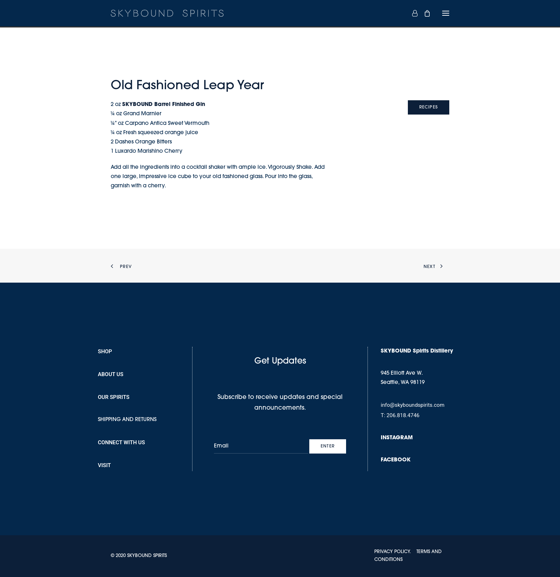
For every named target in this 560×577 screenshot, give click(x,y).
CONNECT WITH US (121, 442)
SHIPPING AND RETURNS (127, 419)
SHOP (105, 351)
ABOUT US (110, 374)
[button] (445, 13)
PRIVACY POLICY (392, 552)
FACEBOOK (396, 460)
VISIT (104, 465)
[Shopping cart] (424, 13)
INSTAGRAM (397, 438)
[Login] (412, 13)
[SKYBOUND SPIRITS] (167, 13)
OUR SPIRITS (113, 397)
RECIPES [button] (428, 107)
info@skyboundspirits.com (412, 405)
